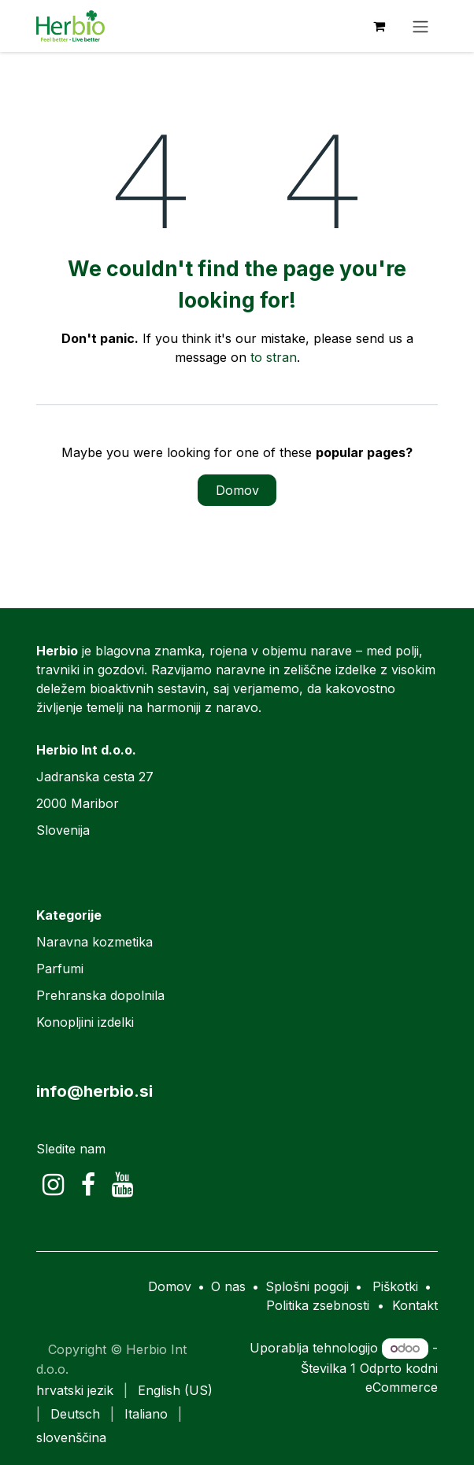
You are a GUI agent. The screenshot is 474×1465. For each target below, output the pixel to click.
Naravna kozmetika (94, 942)
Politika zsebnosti (317, 1305)
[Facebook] (88, 1184)
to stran (273, 357)
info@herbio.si (94, 1091)
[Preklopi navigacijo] (420, 26)
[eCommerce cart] (378, 25)
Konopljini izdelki (85, 1022)
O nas (228, 1286)
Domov (237, 490)
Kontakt (415, 1305)
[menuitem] (74, 1390)
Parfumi (59, 968)
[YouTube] (122, 1184)
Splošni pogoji (307, 1286)
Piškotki (395, 1286)
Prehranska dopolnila (100, 995)
